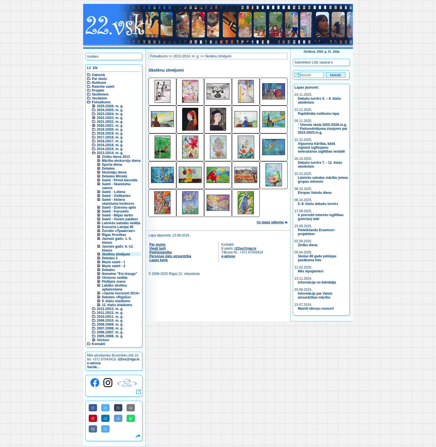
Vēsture (103, 340)
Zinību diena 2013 (116, 157)
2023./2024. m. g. (110, 114)
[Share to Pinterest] (93, 418)
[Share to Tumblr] (118, 407)
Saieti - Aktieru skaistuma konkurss (118, 202)
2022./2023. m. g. (110, 118)
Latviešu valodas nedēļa (121, 223)
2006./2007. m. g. (110, 332)
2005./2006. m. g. (110, 336)
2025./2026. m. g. (110, 106)
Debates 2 (110, 258)
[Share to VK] (93, 429)
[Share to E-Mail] (131, 407)
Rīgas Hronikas (114, 235)
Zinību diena (308, 245)
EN (95, 68)
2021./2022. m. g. (110, 122)
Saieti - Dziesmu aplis (119, 207)
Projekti (98, 90)
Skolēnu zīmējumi (116, 254)
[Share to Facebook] (93, 407)
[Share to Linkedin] (105, 418)
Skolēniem (100, 94)
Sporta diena (112, 165)
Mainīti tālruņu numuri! (316, 309)
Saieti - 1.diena (113, 192)
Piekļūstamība (160, 252)
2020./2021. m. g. (110, 126)
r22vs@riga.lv (128, 359)
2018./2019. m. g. (110, 133)
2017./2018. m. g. (110, 137)
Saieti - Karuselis (115, 211)
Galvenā (98, 75)
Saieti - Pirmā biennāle (119, 180)
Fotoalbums (101, 102)
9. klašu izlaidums (116, 301)
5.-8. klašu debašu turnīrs (318, 204)
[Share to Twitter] (105, 407)
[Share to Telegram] (105, 429)
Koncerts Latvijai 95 (117, 227)
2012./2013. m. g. (110, 309)
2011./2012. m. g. (110, 313)
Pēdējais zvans (113, 282)
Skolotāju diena (114, 172)
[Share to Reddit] (118, 418)
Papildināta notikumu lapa (318, 114)
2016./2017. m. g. (110, 141)
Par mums (157, 244)
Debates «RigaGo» (116, 297)
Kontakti (98, 344)
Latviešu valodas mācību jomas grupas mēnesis (323, 180)
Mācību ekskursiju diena (121, 161)
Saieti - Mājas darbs (117, 215)
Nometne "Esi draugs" (119, 274)
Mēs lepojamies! (311, 271)
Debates (108, 168)
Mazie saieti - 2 (113, 266)
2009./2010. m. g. (110, 321)
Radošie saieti (103, 87)
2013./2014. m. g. (110, 153)
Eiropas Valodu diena (314, 193)
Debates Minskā (114, 176)
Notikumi (99, 83)
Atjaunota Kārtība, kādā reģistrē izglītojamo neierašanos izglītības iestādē (321, 147)
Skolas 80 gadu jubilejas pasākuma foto (317, 258)
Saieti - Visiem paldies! (120, 219)
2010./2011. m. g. (110, 317)
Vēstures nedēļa (114, 278)
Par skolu (99, 79)
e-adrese (94, 363)
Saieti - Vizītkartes (116, 196)
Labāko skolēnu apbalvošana (114, 287)
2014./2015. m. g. (110, 149)
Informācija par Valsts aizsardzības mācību (315, 295)
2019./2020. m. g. (110, 129)
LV (89, 68)
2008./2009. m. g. (110, 324)
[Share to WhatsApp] (131, 418)
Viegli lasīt (157, 248)
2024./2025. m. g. (110, 110)
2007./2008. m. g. (110, 328)
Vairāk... (93, 367)
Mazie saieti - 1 (113, 262)
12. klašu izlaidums (117, 305)
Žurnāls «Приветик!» (118, 231)
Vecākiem (99, 98)
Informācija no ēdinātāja (317, 282)
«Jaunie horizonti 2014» (120, 293)
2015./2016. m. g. (110, 145)
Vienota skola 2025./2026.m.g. (323, 125)
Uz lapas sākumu (270, 222)
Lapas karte (158, 260)
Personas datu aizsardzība (170, 256)
